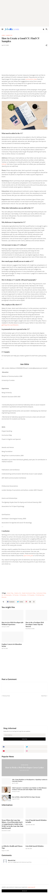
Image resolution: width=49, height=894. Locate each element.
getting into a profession (10, 325)
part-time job (28, 555)
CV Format (15, 595)
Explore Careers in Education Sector (12, 645)
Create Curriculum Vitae (28, 593)
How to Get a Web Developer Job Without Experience (12, 623)
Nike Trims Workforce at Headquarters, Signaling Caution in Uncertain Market (29, 780)
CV (2, 595)
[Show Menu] (2, 29)
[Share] (46, 45)
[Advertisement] (24, 13)
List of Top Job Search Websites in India (36, 821)
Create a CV (17, 593)
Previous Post (6, 696)
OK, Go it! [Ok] (24, 891)
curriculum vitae (31, 79)
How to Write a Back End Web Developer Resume (26, 797)
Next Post (43, 696)
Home (3, 35)
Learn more (31, 887)
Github (4, 164)
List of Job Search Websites (35, 846)
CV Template (30, 595)
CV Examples (8, 595)
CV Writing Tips (40, 595)
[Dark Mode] (43, 29)
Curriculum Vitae (41, 593)
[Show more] (34, 601)
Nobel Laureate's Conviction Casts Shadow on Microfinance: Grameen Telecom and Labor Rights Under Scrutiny (29, 788)
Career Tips (9, 35)
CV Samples (23, 595)
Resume (4, 597)
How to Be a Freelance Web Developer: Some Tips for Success (35, 624)
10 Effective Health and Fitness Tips (12, 847)
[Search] (47, 29)
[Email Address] (24, 735)
